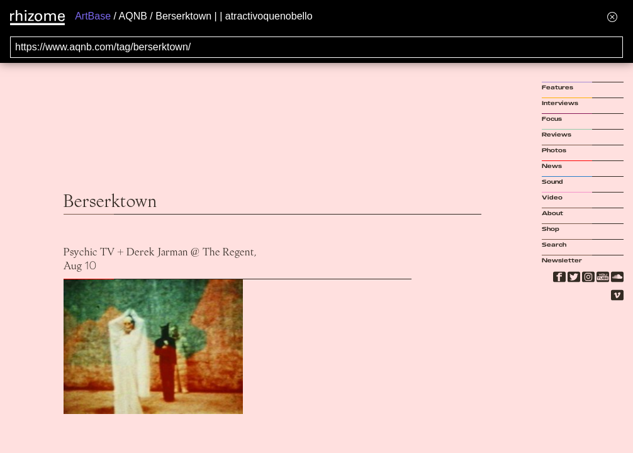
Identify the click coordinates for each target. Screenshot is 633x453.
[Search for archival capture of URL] (316, 47)
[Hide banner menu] (612, 16)
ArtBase (93, 16)
